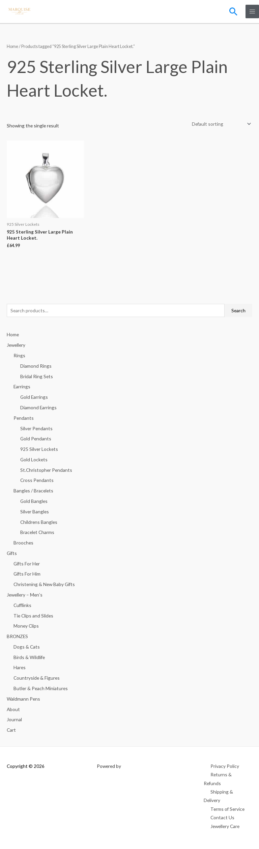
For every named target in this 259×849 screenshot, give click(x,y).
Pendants (23, 418)
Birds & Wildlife (29, 657)
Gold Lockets (34, 459)
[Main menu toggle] (252, 12)
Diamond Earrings (38, 407)
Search (238, 310)
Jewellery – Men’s (24, 595)
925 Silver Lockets (39, 449)
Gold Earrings (34, 397)
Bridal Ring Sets (36, 376)
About (13, 709)
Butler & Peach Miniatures (40, 688)
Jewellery (16, 345)
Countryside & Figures (36, 678)
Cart (11, 730)
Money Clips (26, 626)
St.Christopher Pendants (46, 470)
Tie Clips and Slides (33, 615)
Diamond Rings (36, 366)
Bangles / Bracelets (33, 490)
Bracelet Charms (37, 532)
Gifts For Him (26, 574)
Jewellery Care (224, 826)
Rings (19, 355)
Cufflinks (22, 605)
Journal (14, 719)
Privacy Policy (224, 766)
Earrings (21, 386)
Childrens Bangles (38, 522)
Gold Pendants (35, 438)
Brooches (23, 542)
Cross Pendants (37, 480)
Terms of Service (227, 809)
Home (12, 46)
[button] (233, 11)
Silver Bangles (34, 511)
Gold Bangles (34, 501)
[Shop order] (220, 124)
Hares (19, 667)
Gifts (12, 553)
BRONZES (17, 636)
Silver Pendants (36, 428)
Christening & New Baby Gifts (44, 584)
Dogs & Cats (26, 647)
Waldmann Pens (23, 699)
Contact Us (222, 817)
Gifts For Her (26, 563)
